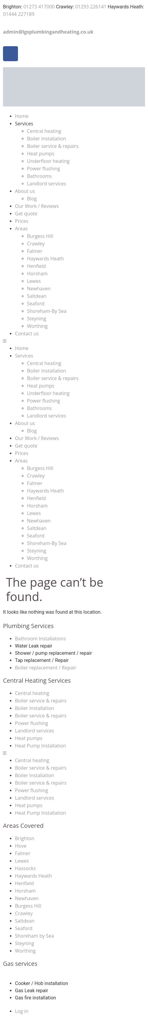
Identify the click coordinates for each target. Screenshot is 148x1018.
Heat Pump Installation (40, 745)
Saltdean (36, 296)
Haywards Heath (45, 258)
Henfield (36, 266)
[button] (74, 341)
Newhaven (39, 288)
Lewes (34, 281)
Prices (21, 221)
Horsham (37, 273)
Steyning (36, 318)
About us (25, 191)
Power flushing (43, 168)
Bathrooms (39, 176)
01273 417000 (39, 6)
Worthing (37, 326)
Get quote (26, 213)
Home (21, 116)
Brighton (24, 838)
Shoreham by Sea (34, 936)
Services (24, 123)
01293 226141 (91, 6)
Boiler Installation (46, 138)
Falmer (35, 251)
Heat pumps (40, 153)
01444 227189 (18, 14)
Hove (20, 846)
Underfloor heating (48, 161)
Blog (32, 198)
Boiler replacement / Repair (45, 667)
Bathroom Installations (40, 638)
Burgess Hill (40, 236)
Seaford (35, 303)
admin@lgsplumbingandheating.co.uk (48, 31)
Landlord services (46, 183)
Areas (21, 228)
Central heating (44, 131)
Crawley (36, 243)
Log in (21, 1011)
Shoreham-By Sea (47, 311)
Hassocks (25, 868)
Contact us (27, 333)
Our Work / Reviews (37, 206)
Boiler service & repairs (52, 146)
